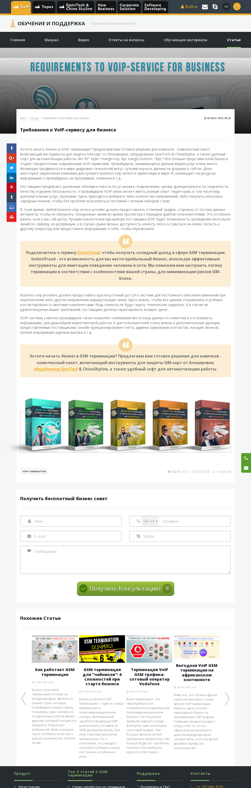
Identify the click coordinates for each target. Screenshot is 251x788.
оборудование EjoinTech (56, 369)
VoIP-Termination (34, 471)
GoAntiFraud (88, 253)
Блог (23, 118)
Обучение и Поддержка (51, 23)
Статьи (34, 118)
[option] (54, 690)
